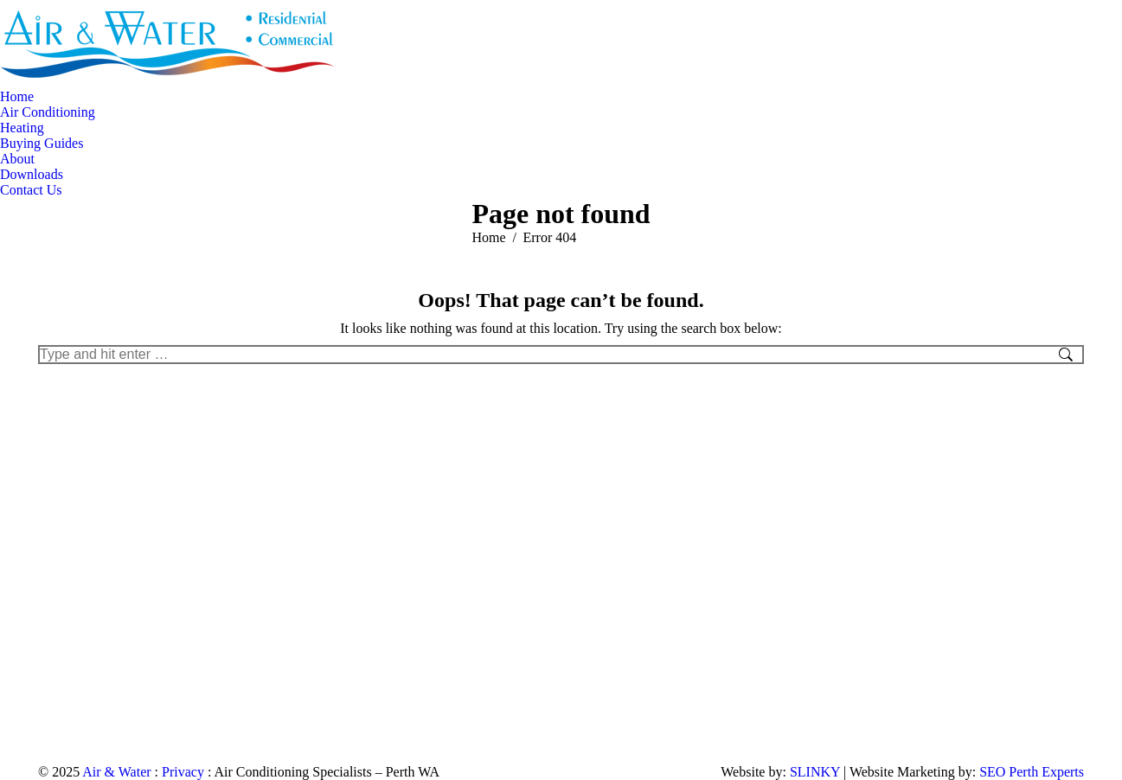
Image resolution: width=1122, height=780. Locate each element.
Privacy (183, 771)
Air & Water (116, 771)
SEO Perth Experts (1031, 771)
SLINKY (815, 771)
